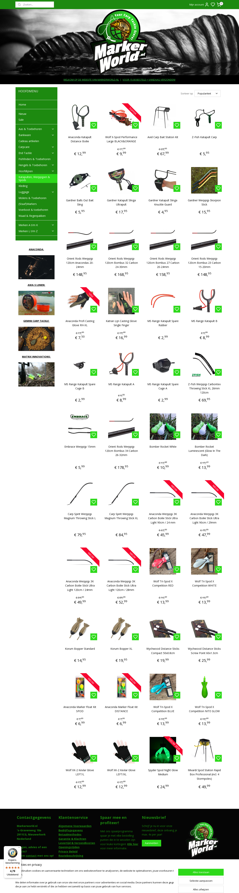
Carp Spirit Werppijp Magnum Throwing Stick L (80, 516)
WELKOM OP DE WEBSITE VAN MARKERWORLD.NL (91, 79)
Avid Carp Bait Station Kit (163, 137)
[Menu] (19, 848)
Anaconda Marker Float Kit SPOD (79, 709)
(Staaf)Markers (28, 204)
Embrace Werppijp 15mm (79, 446)
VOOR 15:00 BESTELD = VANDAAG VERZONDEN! (149, 79)
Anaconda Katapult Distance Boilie (79, 139)
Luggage (36, 192)
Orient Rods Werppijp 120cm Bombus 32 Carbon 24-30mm (121, 263)
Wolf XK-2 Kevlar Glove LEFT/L (80, 772)
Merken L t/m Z (36, 231)
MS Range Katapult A (121, 384)
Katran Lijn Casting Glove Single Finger (121, 323)
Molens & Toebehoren (32, 198)
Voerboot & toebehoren (33, 210)
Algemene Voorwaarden (75, 826)
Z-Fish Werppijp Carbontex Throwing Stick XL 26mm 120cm (204, 388)
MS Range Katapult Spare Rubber (163, 323)
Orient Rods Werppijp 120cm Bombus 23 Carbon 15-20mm (204, 263)
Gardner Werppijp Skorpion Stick (204, 202)
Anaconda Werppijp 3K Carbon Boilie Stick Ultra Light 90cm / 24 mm (163, 518)
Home (22, 104)
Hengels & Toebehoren (36, 165)
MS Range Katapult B (204, 321)
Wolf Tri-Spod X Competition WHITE (204, 583)
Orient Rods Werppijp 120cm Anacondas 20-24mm (80, 263)
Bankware (36, 135)
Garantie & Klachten (72, 839)
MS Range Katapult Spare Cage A (163, 386)
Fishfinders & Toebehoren (35, 159)
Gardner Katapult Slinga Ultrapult (121, 202)
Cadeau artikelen (29, 141)
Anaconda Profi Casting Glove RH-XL (80, 323)
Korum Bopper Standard (80, 648)
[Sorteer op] (207, 93)
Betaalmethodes (70, 834)
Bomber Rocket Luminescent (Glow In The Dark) (204, 451)
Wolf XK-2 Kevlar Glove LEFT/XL (121, 772)
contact (31, 855)
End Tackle (36, 153)
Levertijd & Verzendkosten (77, 843)
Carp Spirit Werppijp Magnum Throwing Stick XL (121, 516)
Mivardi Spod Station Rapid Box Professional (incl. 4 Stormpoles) (204, 774)
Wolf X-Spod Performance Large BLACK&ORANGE (121, 139)
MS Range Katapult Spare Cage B (79, 386)
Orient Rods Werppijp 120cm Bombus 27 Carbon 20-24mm (162, 263)
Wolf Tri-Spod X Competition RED (162, 583)
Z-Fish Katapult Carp (204, 137)
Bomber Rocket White (163, 446)
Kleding (23, 186)
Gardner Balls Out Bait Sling (80, 202)
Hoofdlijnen (36, 171)
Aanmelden (151, 843)
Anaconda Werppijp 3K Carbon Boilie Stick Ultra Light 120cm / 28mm (121, 586)
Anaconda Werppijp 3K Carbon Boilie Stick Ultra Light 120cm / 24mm (80, 586)
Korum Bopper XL (121, 648)
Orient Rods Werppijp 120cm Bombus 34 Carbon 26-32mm (121, 451)
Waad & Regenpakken (32, 216)
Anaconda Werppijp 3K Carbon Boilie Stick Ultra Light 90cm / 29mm (204, 518)
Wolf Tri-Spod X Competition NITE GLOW (204, 709)
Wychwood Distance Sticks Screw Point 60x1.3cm (204, 651)
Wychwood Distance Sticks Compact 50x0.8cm (162, 651)
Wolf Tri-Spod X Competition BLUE (163, 709)
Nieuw (22, 114)
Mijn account (199, 4)
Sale (21, 119)
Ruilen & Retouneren (73, 860)
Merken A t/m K (36, 225)
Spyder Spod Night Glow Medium (163, 772)
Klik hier (132, 844)
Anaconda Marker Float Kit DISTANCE (121, 709)
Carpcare (36, 147)
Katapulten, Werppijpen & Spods (34, 178)
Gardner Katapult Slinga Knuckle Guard (162, 202)
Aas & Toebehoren (36, 129)
